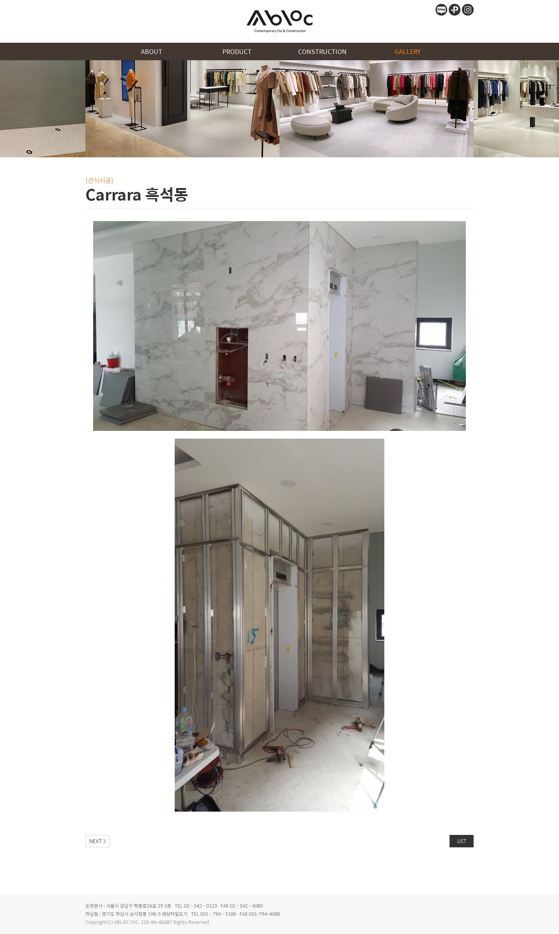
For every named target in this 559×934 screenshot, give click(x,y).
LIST (461, 841)
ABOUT (151, 51)
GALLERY (408, 51)
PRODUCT (237, 51)
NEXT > (97, 841)
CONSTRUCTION (322, 51)
